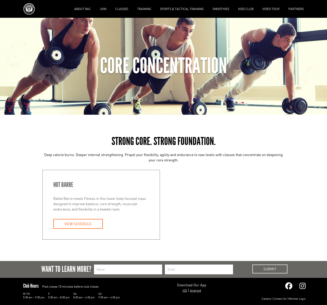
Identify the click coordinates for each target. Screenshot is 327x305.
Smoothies (221, 9)
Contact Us (279, 298)
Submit (269, 269)
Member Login (297, 298)
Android (195, 290)
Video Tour (270, 9)
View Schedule (78, 224)
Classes (121, 9)
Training (144, 9)
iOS (184, 290)
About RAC (82, 9)
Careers (266, 298)
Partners (296, 9)
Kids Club (245, 9)
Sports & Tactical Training (182, 9)
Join (103, 9)
